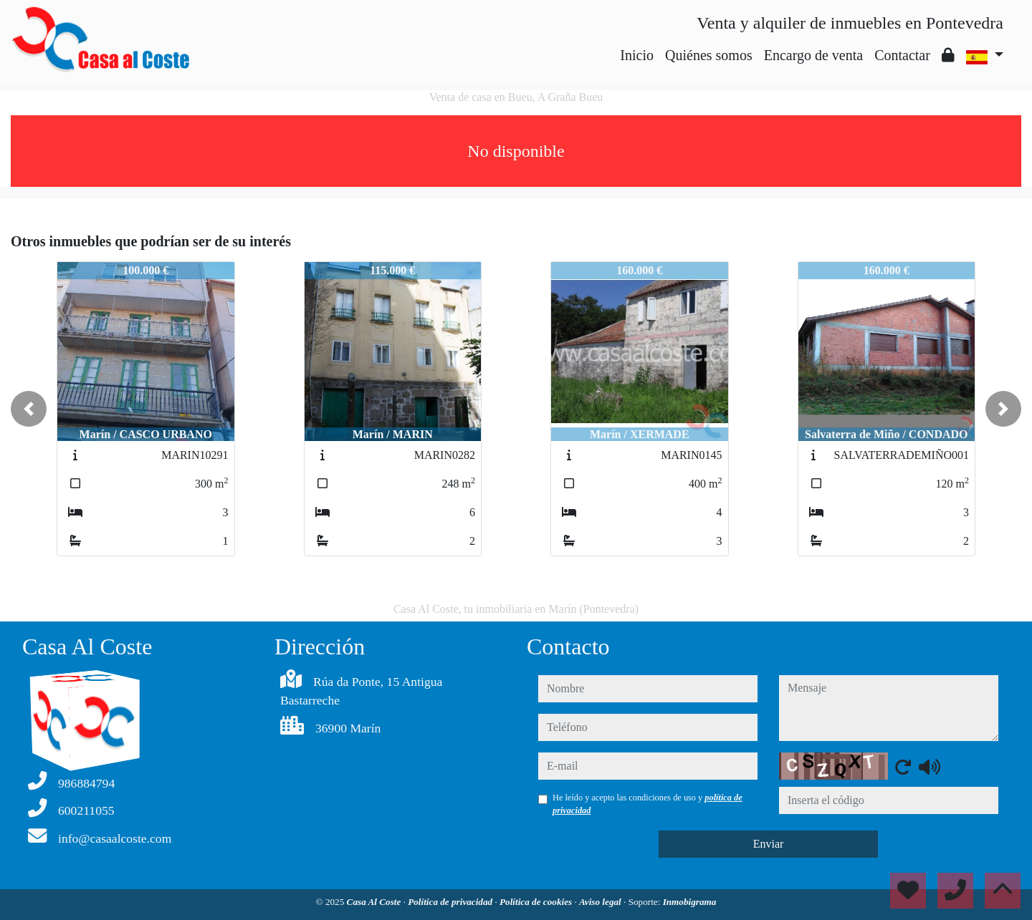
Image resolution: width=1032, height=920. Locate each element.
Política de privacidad (451, 901)
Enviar (768, 844)
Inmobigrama (690, 901)
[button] (29, 409)
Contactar (902, 55)
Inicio (637, 55)
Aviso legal (601, 901)
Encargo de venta (813, 55)
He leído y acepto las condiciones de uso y (647, 804)
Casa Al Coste (375, 901)
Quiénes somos (708, 55)
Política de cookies (537, 901)
